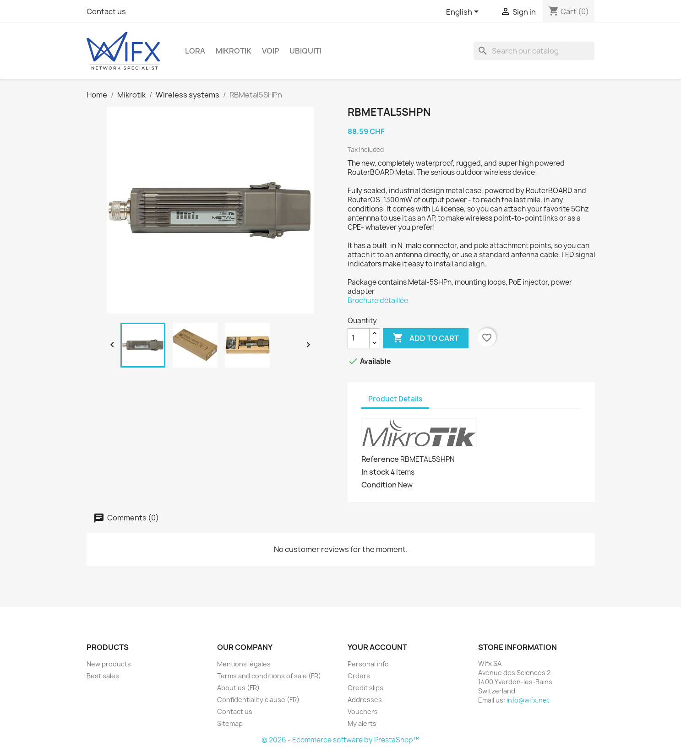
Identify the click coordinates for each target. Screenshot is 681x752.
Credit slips (365, 687)
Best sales (103, 675)
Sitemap (230, 723)
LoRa (195, 51)
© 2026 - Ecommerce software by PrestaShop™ (340, 740)
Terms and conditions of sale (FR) (269, 675)
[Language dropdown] (464, 12)
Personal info (368, 664)
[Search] (534, 51)
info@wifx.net (528, 700)
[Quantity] (359, 338)
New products (109, 664)
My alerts (362, 723)
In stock (375, 471)
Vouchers (363, 711)
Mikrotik (233, 51)
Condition (379, 484)
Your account (377, 647)
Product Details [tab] (395, 399)
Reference (380, 459)
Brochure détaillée (378, 300)
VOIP (270, 51)
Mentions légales (244, 664)
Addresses (365, 699)
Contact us (106, 11)
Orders (359, 675)
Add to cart (425, 338)
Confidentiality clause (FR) (258, 699)
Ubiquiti (305, 51)
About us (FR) (238, 687)
